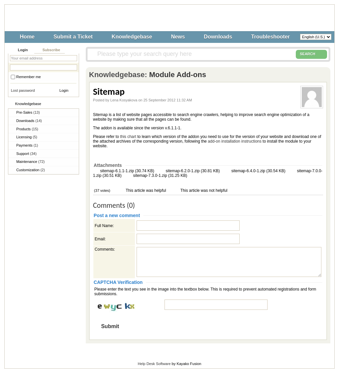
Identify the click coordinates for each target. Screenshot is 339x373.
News (178, 37)
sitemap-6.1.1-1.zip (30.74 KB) (126, 171)
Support (26, 154)
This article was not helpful (203, 190)
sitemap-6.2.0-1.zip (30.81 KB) (192, 171)
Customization (30, 170)
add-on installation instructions (234, 141)
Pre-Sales (28, 112)
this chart (128, 136)
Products (27, 129)
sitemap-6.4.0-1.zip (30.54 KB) (257, 171)
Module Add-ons (177, 74)
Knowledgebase (132, 37)
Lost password (23, 90)
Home (27, 37)
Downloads (218, 37)
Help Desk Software (154, 364)
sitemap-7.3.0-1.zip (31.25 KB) (159, 175)
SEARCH (311, 54)
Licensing (26, 137)
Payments (27, 145)
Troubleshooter (270, 37)
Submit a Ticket (73, 37)
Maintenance (30, 162)
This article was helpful (145, 190)
